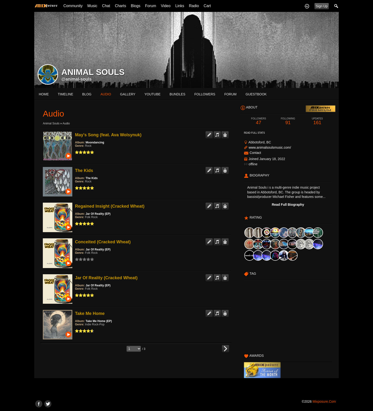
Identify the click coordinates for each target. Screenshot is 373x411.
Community (73, 6)
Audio (66, 123)
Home (44, 94)
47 (258, 121)
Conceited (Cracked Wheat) (103, 242)
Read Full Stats (254, 133)
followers (204, 94)
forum (230, 94)
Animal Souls (51, 123)
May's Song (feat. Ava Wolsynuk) (108, 134)
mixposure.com (324, 401)
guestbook (256, 94)
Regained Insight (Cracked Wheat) (109, 206)
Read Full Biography (288, 204)
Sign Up (322, 6)
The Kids (84, 170)
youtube (152, 94)
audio (105, 94)
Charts (120, 6)
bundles (177, 94)
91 (288, 121)
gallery (127, 94)
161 (317, 121)
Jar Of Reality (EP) (98, 213)
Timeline (65, 94)
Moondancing (95, 142)
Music (92, 6)
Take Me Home (90, 313)
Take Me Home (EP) (99, 321)
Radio (194, 6)
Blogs (135, 6)
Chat (106, 6)
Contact (255, 153)
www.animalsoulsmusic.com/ (270, 147)
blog (87, 94)
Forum (150, 6)
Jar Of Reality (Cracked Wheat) (106, 277)
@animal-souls (76, 79)
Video (166, 6)
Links (179, 6)
